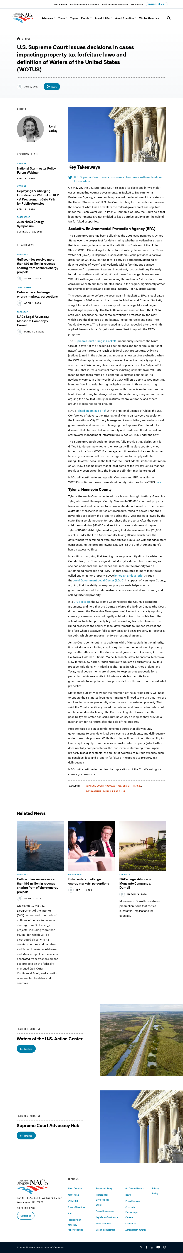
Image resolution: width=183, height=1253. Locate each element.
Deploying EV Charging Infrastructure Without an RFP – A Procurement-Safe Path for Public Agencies (38, 197)
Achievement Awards (135, 1230)
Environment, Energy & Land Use (105, 791)
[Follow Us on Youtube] (158, 1247)
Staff (70, 1213)
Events (85, 18)
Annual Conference (105, 1211)
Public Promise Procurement (84, 4)
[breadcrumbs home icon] (18, 39)
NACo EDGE (60, 4)
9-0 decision (82, 602)
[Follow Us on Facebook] (146, 1247)
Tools (61, 18)
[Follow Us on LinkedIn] (151, 1247)
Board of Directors (76, 1207)
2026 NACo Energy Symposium (30, 223)
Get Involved (26, 1049)
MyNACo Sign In (156, 4)
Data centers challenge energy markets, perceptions (37, 294)
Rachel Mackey (52, 128)
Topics (74, 18)
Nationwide (137, 4)
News (28, 38)
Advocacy (47, 18)
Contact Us (26, 1215)
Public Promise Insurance (115, 4)
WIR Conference (103, 1223)
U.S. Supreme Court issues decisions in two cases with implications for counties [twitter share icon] (115, 179)
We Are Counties (149, 18)
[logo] (27, 24)
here (158, 482)
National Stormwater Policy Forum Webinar (36, 170)
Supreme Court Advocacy (101, 785)
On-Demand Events (134, 1188)
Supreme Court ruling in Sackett (95, 341)
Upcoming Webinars (105, 1230)
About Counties (124, 18)
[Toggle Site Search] (169, 18)
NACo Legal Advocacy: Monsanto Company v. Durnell (33, 320)
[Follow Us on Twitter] (141, 1247)
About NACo (102, 18)
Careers (129, 1217)
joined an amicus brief (91, 410)
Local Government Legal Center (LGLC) (99, 580)
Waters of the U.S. (129, 785)
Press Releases (132, 1201)
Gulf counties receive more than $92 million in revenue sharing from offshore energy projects (37, 265)
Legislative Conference (107, 1217)
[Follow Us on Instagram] (164, 1247)
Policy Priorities (75, 1230)
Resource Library (104, 1188)
